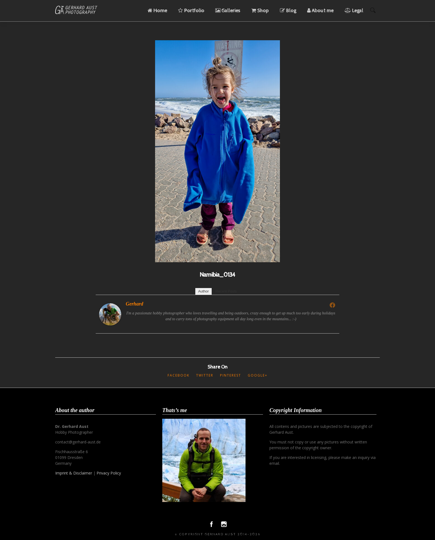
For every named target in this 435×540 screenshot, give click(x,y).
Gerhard (134, 304)
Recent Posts (226, 291)
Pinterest (230, 375)
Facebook (178, 375)
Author (203, 291)
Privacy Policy (109, 473)
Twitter (204, 375)
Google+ (257, 375)
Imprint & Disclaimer (73, 473)
